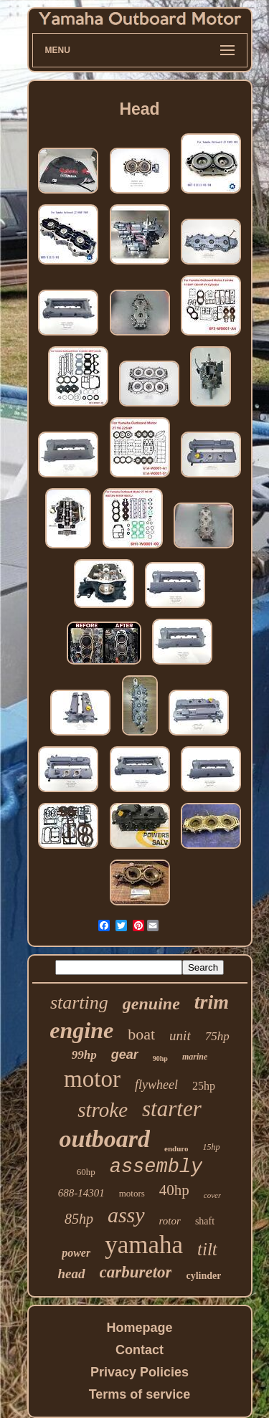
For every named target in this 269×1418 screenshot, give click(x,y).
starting (79, 1002)
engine (81, 1030)
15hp (211, 1147)
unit (180, 1035)
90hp (160, 1058)
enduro (176, 1148)
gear (124, 1054)
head (71, 1273)
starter (172, 1108)
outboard (104, 1139)
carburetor (136, 1272)
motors (132, 1193)
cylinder (203, 1275)
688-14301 (81, 1193)
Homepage (139, 1328)
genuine (151, 1003)
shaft (204, 1221)
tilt (207, 1249)
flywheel (156, 1084)
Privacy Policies (139, 1372)
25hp (203, 1086)
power (76, 1253)
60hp (86, 1171)
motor (92, 1079)
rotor (170, 1221)
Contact (139, 1350)
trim (211, 1002)
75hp (217, 1036)
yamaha (144, 1245)
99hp (84, 1055)
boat (141, 1034)
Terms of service (140, 1394)
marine (194, 1057)
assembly (156, 1167)
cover (212, 1195)
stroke (102, 1109)
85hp (79, 1219)
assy (126, 1215)
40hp (174, 1190)
